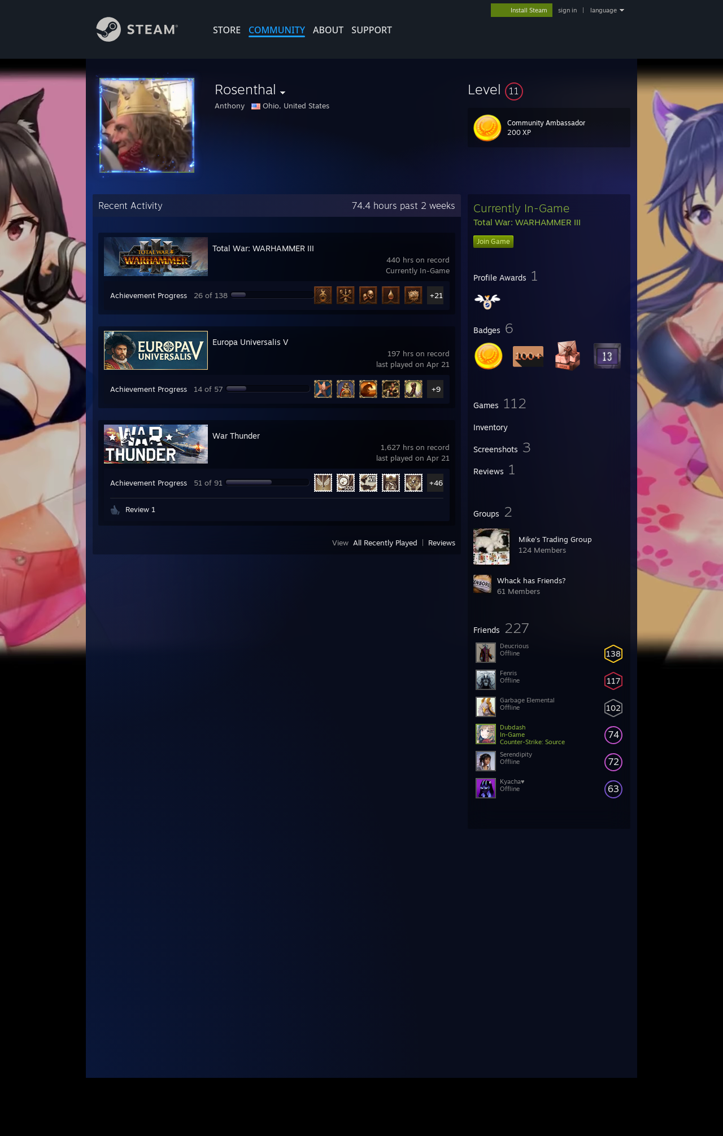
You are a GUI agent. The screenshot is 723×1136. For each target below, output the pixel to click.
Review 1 (140, 509)
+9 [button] (436, 389)
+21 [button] (436, 295)
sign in (567, 10)
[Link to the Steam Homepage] (145, 38)
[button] (549, 89)
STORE (227, 30)
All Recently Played (385, 542)
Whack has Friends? (531, 580)
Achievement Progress (148, 295)
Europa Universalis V (250, 342)
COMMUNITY (277, 30)
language (603, 10)
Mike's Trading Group (555, 539)
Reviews (441, 542)
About (328, 30)
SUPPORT (371, 30)
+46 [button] (436, 482)
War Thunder (236, 435)
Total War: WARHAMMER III (263, 248)
